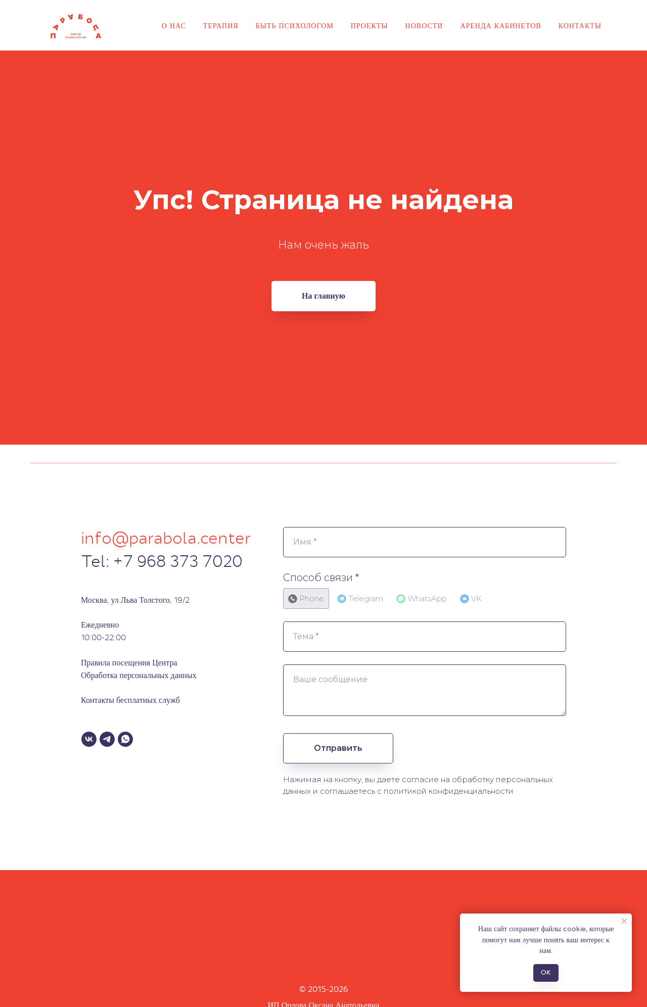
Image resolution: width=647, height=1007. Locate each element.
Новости (424, 25)
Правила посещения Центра (129, 662)
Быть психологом (295, 25)
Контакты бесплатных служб (130, 700)
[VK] (89, 739)
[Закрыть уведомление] (624, 921)
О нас (174, 25)
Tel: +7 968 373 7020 (162, 561)
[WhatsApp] (125, 739)
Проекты (369, 25)
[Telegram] (107, 739)
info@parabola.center (166, 538)
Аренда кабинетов (500, 25)
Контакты (580, 25)
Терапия (221, 25)
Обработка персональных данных (139, 675)
